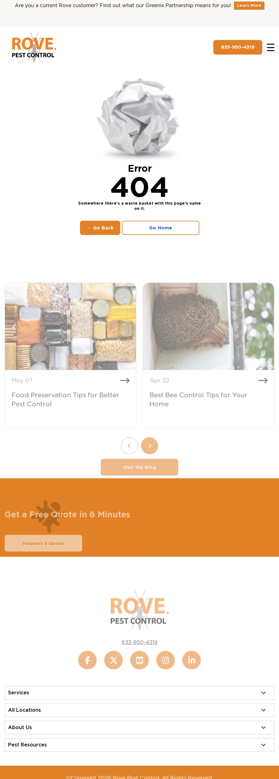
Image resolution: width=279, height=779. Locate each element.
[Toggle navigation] (270, 47)
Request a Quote (43, 552)
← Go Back (100, 228)
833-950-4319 (238, 47)
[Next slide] (149, 454)
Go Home (160, 228)
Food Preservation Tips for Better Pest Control (65, 408)
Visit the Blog (139, 476)
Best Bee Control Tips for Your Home (198, 408)
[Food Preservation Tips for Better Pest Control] (70, 335)
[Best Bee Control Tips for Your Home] (208, 335)
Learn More (249, 5)
